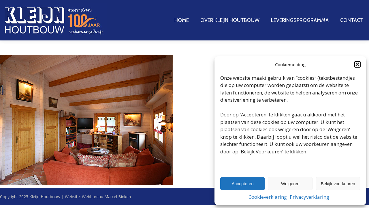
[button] (357, 64)
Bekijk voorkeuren (338, 183)
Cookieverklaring (267, 197)
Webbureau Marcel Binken (106, 196)
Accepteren (243, 183)
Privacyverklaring (309, 197)
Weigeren (290, 183)
